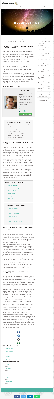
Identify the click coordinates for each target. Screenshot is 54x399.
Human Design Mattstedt (44, 56)
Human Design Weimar (13, 213)
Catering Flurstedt (12, 198)
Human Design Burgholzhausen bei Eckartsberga (44, 100)
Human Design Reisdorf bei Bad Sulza (44, 60)
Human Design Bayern (13, 216)
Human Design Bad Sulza (44, 66)
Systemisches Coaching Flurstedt (15, 188)
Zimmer (48, 6)
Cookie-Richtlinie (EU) (47, 390)
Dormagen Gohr (9, 348)
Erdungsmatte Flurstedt (13, 185)
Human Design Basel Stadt (14, 219)
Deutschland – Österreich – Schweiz (32, 6)
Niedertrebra (9, 381)
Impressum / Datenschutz (38, 390)
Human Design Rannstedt (44, 47)
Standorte (14, 6)
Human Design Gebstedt (44, 72)
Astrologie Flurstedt (12, 190)
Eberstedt (8, 377)
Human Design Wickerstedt (44, 41)
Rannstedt (8, 373)
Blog (44, 6)
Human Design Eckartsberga (44, 75)
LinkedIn (30, 396)
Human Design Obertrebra (44, 44)
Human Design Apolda (44, 85)
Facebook (17, 396)
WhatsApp (37, 396)
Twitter (23, 396)
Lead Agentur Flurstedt (13, 196)
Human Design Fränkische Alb (15, 221)
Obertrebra (8, 368)
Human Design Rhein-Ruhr (14, 211)
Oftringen (8, 359)
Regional (21, 6)
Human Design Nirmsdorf (44, 91)
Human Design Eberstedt (44, 50)
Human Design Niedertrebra (44, 53)
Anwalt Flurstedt (12, 193)
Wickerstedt (8, 364)
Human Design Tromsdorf (44, 97)
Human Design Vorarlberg (14, 208)
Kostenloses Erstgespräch (25, 114)
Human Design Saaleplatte (44, 87)
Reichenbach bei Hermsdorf (12, 354)
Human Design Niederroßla (44, 78)
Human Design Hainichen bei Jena (44, 81)
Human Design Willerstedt (44, 93)
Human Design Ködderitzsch (44, 63)
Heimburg (8, 356)
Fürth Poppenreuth (10, 351)
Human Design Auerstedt (44, 69)
